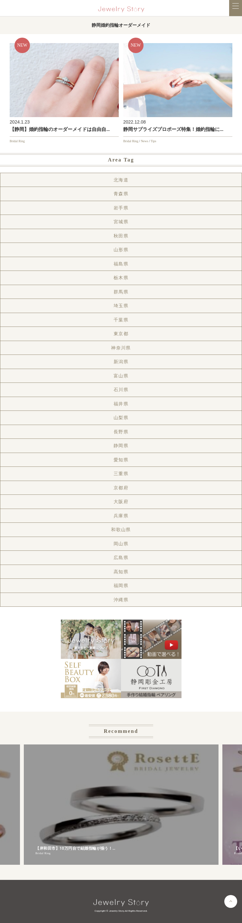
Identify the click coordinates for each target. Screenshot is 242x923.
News (144, 141)
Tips (153, 141)
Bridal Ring (17, 141)
